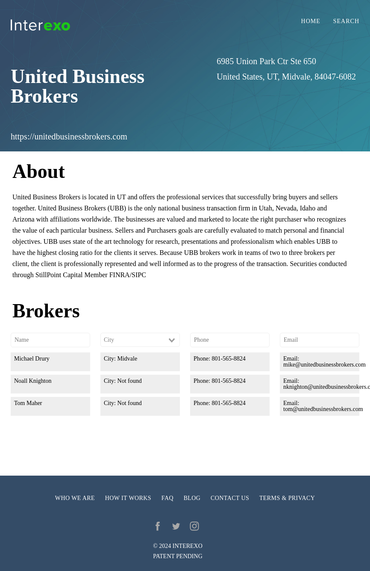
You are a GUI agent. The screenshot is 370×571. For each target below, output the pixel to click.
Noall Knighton (33, 381)
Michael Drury (32, 358)
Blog (192, 498)
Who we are (75, 498)
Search (346, 21)
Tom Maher (28, 403)
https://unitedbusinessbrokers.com (69, 136)
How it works (128, 498)
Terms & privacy (287, 498)
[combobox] (140, 340)
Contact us (230, 498)
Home (310, 21)
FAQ (167, 498)
